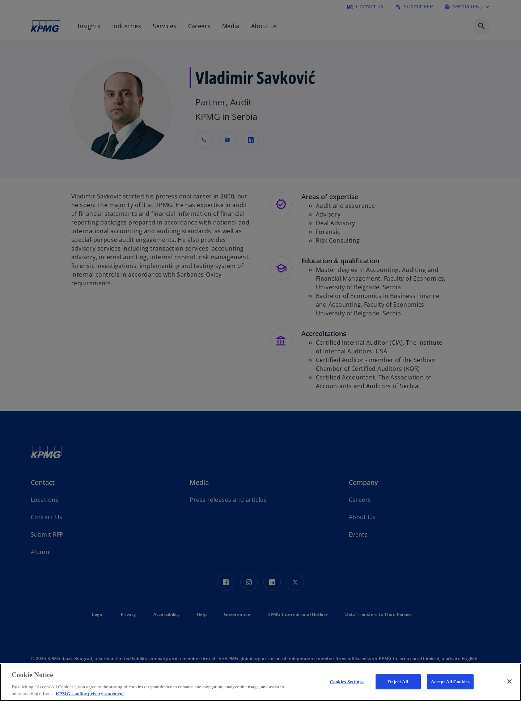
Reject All (398, 681)
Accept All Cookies (450, 681)
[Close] (509, 681)
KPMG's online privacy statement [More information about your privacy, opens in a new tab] (90, 693)
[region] (260, 682)
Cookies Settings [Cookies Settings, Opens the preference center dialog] (347, 681)
